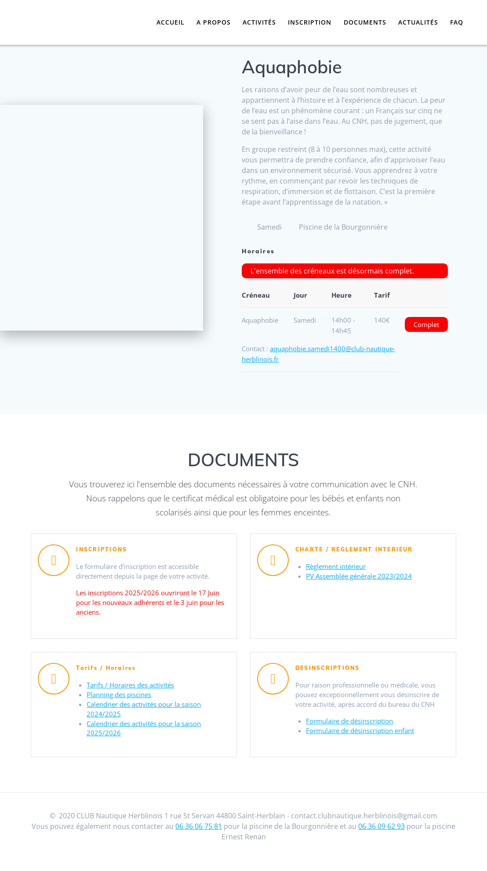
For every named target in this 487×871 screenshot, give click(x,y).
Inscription (309, 22)
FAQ (456, 22)
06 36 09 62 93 (381, 837)
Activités (259, 22)
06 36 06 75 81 (198, 837)
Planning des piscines (122, 696)
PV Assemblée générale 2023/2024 (362, 578)
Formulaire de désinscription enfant (365, 745)
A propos (213, 22)
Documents (365, 22)
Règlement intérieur (339, 567)
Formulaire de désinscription (354, 735)
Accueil (170, 22)
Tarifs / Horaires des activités (135, 686)
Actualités (418, 22)
